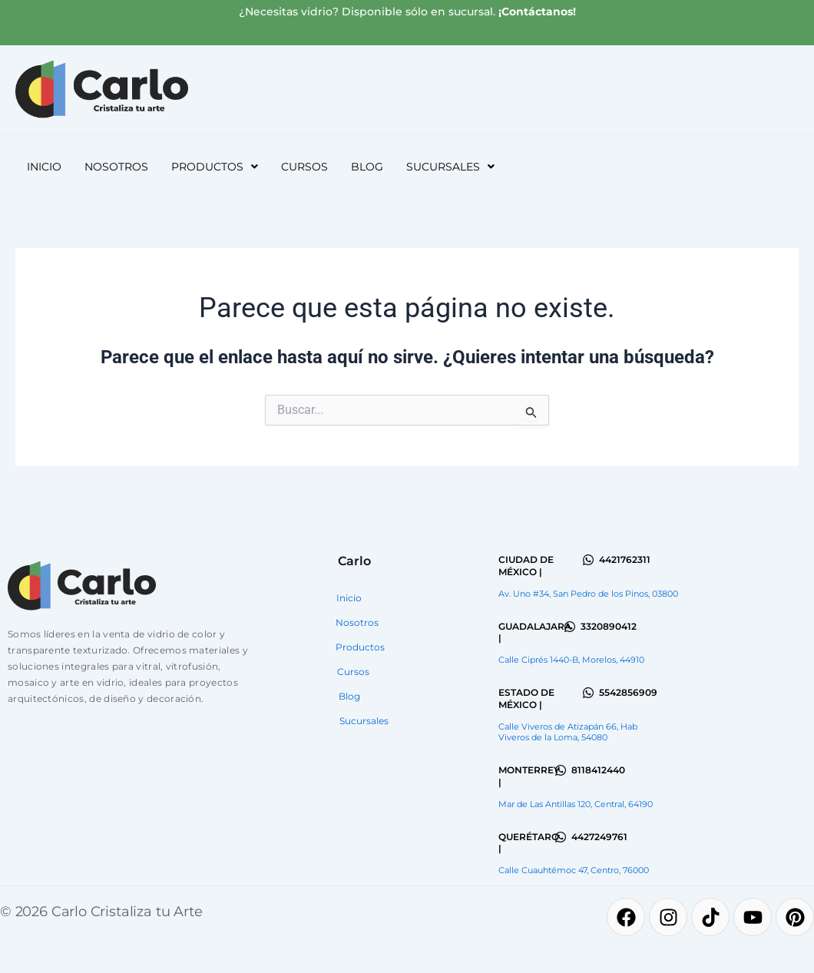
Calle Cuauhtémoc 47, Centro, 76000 (573, 870)
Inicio (44, 167)
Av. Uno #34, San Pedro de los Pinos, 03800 (588, 593)
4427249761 (599, 836)
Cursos (304, 167)
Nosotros (116, 167)
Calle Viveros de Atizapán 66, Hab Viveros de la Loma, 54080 (567, 732)
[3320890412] (570, 627)
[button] (215, 167)
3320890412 (609, 626)
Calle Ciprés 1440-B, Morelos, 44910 (571, 659)
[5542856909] (588, 693)
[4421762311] (588, 560)
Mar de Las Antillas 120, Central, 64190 (575, 804)
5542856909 (628, 692)
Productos (214, 167)
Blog (367, 167)
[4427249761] (560, 837)
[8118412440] (560, 770)
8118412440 (598, 770)
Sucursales (450, 167)
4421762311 (624, 559)
